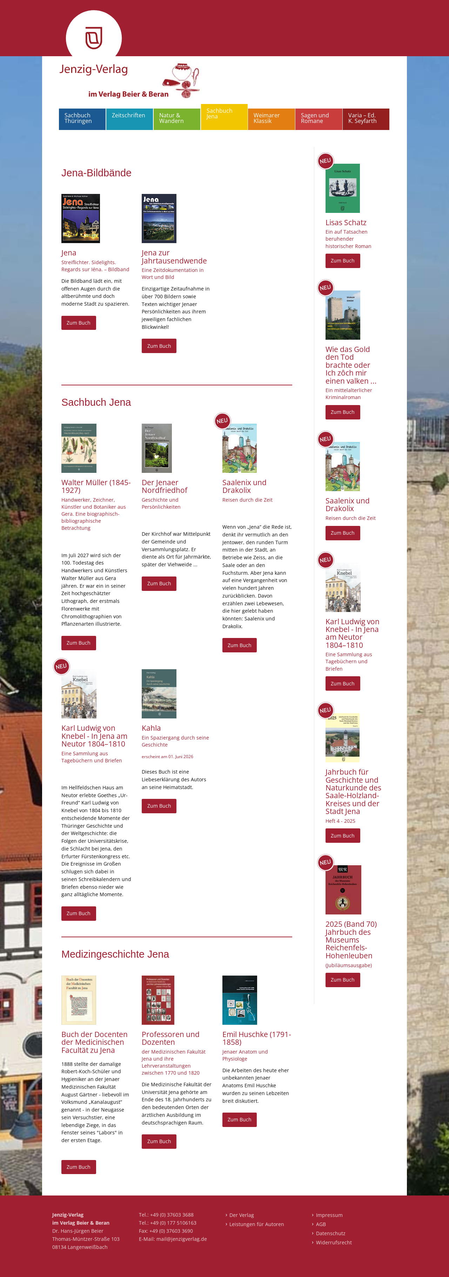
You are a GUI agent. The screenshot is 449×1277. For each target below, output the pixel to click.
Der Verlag (241, 1215)
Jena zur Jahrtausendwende (174, 256)
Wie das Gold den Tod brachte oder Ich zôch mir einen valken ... (351, 365)
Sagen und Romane (315, 118)
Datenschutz (331, 1233)
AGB (321, 1224)
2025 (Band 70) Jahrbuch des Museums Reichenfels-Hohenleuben (351, 939)
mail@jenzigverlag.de (181, 1239)
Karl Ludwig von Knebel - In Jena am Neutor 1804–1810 (94, 736)
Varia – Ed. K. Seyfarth (362, 118)
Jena (68, 253)
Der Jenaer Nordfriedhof (164, 486)
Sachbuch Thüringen (78, 118)
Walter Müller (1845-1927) (96, 486)
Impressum (329, 1215)
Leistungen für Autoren (256, 1224)
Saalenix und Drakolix (244, 486)
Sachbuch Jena (220, 113)
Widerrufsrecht (334, 1242)
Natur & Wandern (171, 118)
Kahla (151, 728)
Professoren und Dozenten (171, 1038)
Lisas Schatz (346, 222)
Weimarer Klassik (267, 118)
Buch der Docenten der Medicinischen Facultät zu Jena (94, 1042)
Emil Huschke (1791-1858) (256, 1038)
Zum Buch (79, 322)
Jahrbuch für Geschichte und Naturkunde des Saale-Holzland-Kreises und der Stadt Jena (353, 791)
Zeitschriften (128, 115)
